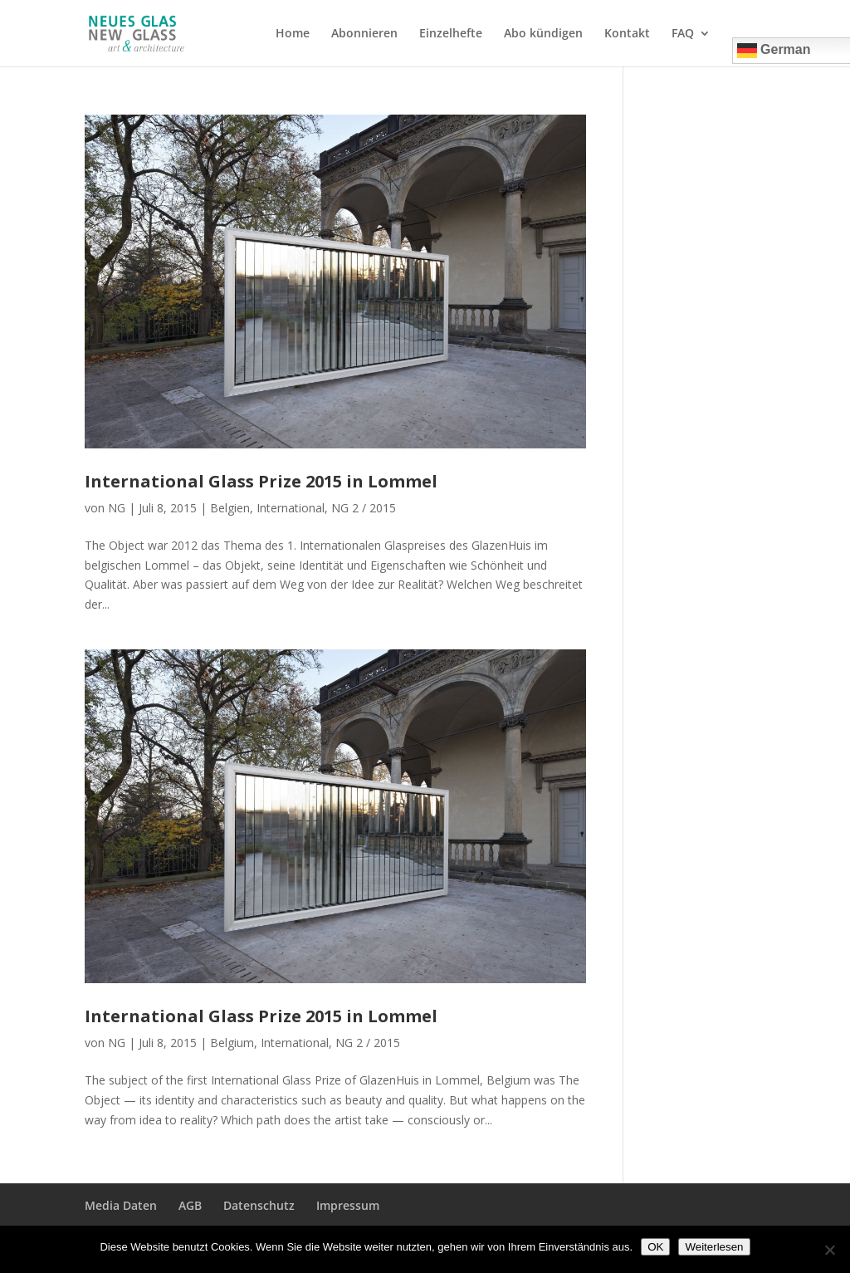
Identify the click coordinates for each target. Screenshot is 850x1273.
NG (116, 508)
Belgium (232, 1042)
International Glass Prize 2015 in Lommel (261, 481)
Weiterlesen (714, 1247)
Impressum (347, 1205)
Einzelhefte (450, 34)
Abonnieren (364, 34)
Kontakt (627, 34)
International (290, 508)
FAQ (683, 34)
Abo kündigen (543, 34)
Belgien (230, 508)
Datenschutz (259, 1205)
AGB (190, 1205)
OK (655, 1247)
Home (293, 34)
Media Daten (121, 1205)
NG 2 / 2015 (363, 508)
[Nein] (829, 1249)
